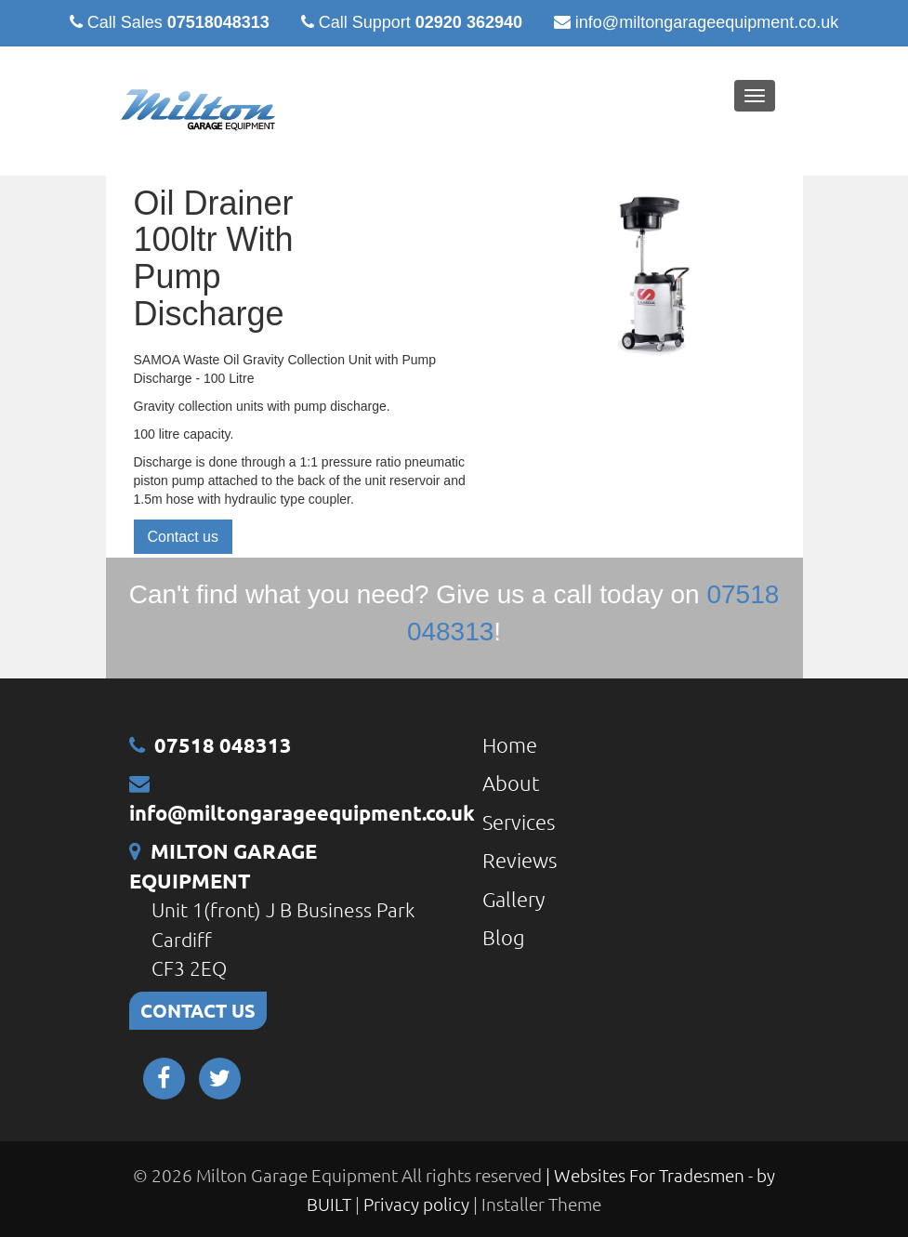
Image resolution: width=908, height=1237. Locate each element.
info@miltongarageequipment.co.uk (706, 22)
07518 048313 (223, 744)
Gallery (513, 899)
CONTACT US (198, 1010)
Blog (503, 937)
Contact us (183, 537)
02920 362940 (468, 22)
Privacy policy (418, 1203)
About (511, 782)
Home (509, 744)
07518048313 (218, 22)
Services (518, 821)
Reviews (519, 860)
